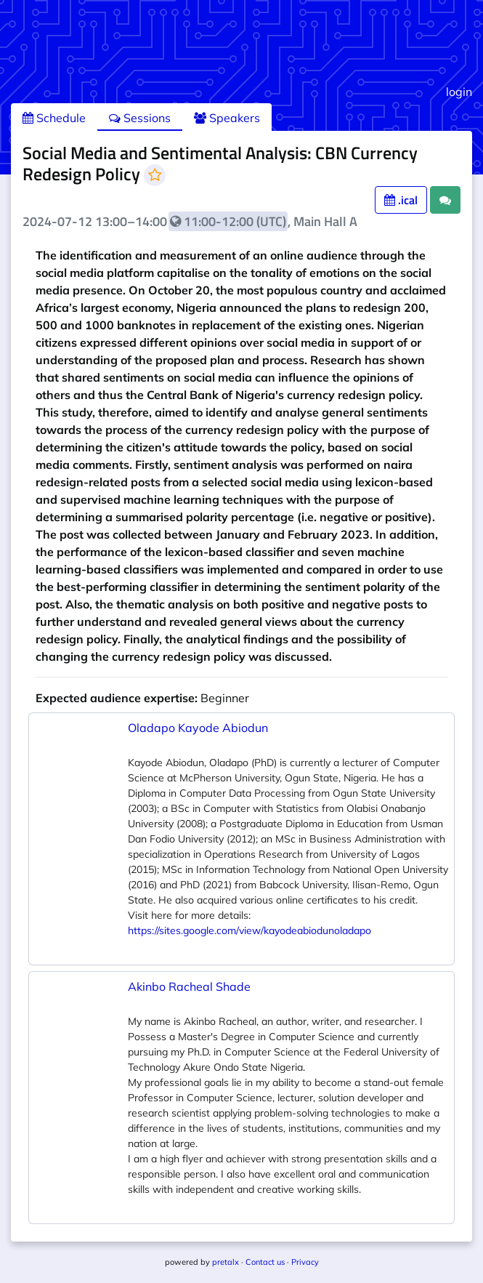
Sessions (140, 117)
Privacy (305, 1262)
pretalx (225, 1262)
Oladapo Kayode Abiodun (198, 727)
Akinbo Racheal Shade (189, 986)
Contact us (265, 1262)
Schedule (54, 117)
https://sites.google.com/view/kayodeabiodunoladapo (249, 930)
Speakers (227, 117)
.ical (401, 200)
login (459, 91)
